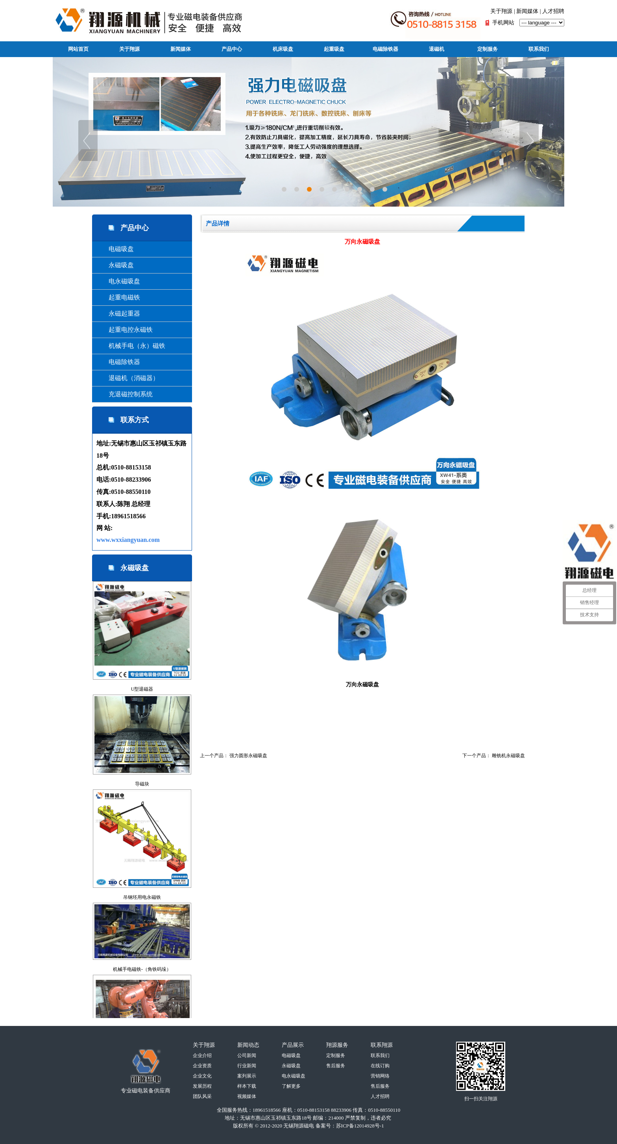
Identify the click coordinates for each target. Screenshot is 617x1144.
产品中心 (232, 49)
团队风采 (202, 1096)
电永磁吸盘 (118, 281)
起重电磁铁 (118, 297)
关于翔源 (501, 11)
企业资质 (202, 1065)
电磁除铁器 (385, 49)
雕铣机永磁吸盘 (508, 755)
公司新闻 (246, 1055)
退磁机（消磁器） (127, 378)
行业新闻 (246, 1065)
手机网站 (503, 23)
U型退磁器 (142, 689)
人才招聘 (553, 11)
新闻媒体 (527, 11)
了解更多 (291, 1086)
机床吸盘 (283, 49)
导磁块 (142, 784)
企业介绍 (202, 1055)
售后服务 (335, 1065)
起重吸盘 (334, 49)
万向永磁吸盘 (362, 685)
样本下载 (246, 1086)
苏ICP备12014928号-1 (360, 1126)
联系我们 (538, 49)
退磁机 (436, 49)
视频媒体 (246, 1096)
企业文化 (202, 1076)
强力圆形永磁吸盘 (248, 755)
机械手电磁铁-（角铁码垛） (142, 969)
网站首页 (78, 49)
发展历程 (202, 1086)
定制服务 (487, 49)
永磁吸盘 (115, 265)
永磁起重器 (118, 313)
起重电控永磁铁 (124, 329)
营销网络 (380, 1076)
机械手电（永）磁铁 (130, 345)
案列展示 (246, 1076)
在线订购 (380, 1065)
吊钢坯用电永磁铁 (142, 897)
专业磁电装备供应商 (145, 1091)
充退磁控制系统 (124, 394)
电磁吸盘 (115, 249)
